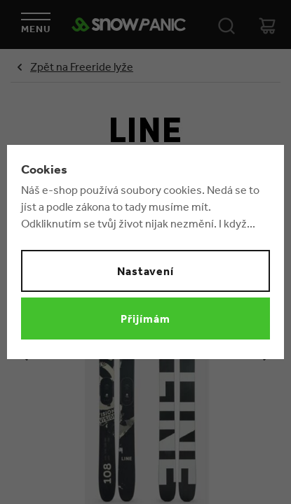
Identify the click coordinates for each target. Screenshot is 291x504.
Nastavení (146, 271)
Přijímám (145, 319)
